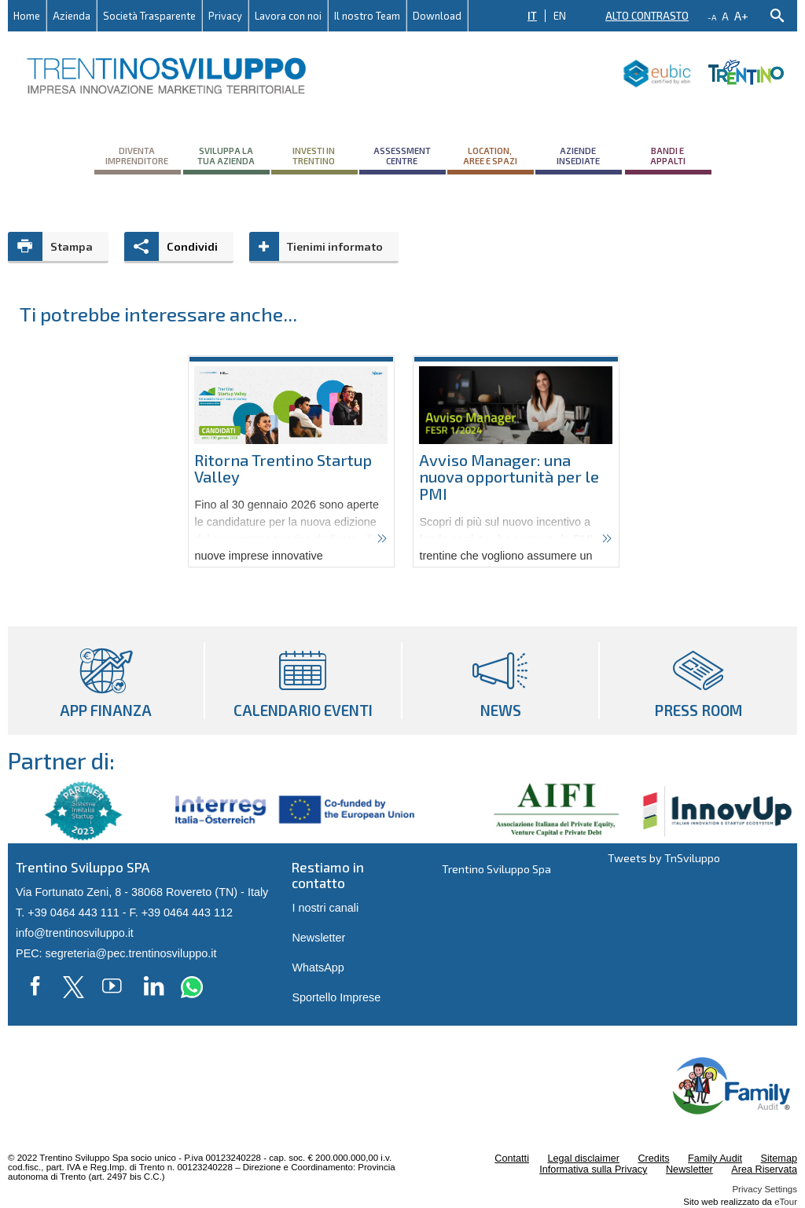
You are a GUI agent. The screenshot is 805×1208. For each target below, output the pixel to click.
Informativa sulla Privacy (593, 1169)
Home (26, 15)
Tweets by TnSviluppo (664, 858)
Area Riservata (764, 1169)
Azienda (71, 15)
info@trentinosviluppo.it (75, 933)
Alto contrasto (647, 15)
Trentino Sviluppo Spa (496, 869)
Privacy (225, 15)
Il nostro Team (367, 15)
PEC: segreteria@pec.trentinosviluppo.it (116, 953)
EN (559, 15)
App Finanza (106, 680)
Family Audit (715, 1158)
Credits (653, 1158)
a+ (741, 15)
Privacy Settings (764, 1189)
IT (532, 15)
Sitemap (779, 1158)
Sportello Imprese (336, 997)
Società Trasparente (149, 15)
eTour (785, 1201)
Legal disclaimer (583, 1158)
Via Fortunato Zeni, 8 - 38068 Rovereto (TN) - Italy (142, 892)
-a (712, 17)
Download (437, 15)
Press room (698, 680)
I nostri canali (325, 907)
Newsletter (318, 937)
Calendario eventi (303, 680)
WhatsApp (318, 967)
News (500, 680)
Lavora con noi (288, 15)
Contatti (511, 1158)
